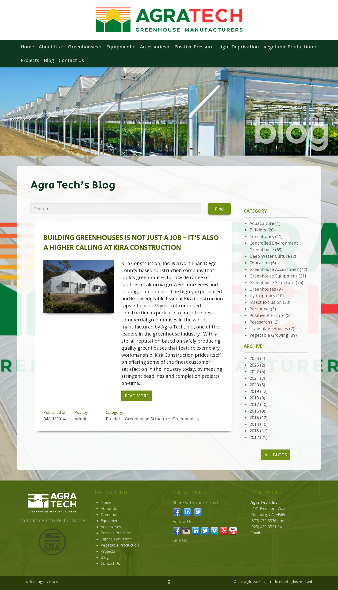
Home (27, 46)
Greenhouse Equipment (273, 276)
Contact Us (71, 60)
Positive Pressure (194, 46)
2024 (254, 358)
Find (219, 209)
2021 (254, 378)
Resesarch (260, 322)
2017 (254, 404)
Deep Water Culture (270, 256)
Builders (258, 230)
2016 (254, 411)
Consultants (262, 236)
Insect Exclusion (266, 302)
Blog (49, 60)
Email (255, 532)
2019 (254, 391)
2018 (254, 398)
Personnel (260, 309)
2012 (254, 437)
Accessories (155, 46)
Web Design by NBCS (41, 581)
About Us (51, 46)
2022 (254, 371)
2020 (254, 384)
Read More (137, 396)
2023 (254, 365)
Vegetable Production (290, 46)
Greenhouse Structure (272, 282)
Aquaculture (262, 223)
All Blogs (276, 454)
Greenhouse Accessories (274, 269)
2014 (254, 424)
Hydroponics (262, 295)
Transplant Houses (269, 328)
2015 (254, 417)
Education (260, 263)
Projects (30, 60)
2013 (254, 431)
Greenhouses (85, 46)
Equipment (120, 46)
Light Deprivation (238, 46)
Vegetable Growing (269, 335)
